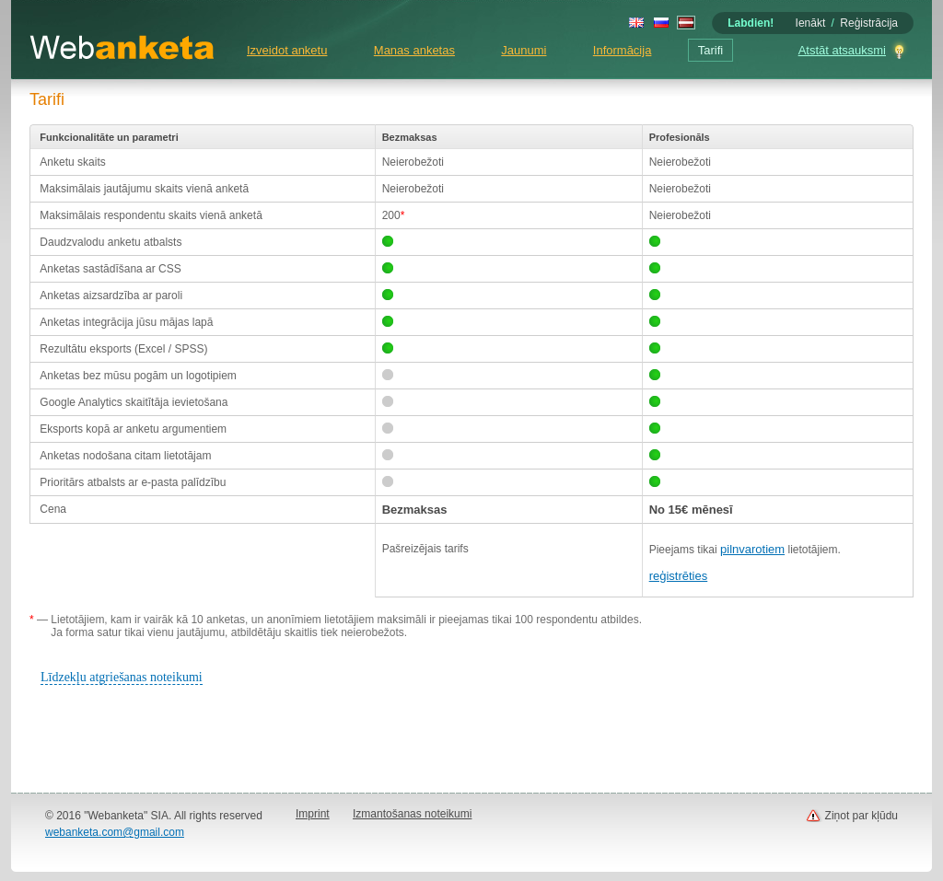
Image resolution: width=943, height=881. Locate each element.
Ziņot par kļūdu (861, 815)
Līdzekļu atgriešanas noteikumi (122, 677)
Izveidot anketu (287, 50)
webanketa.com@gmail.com (114, 832)
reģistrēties (678, 576)
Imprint (313, 813)
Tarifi (710, 50)
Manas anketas (414, 50)
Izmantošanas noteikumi (412, 813)
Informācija (622, 50)
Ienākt (811, 23)
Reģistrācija (869, 23)
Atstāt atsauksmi (842, 50)
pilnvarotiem (752, 549)
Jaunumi (523, 50)
